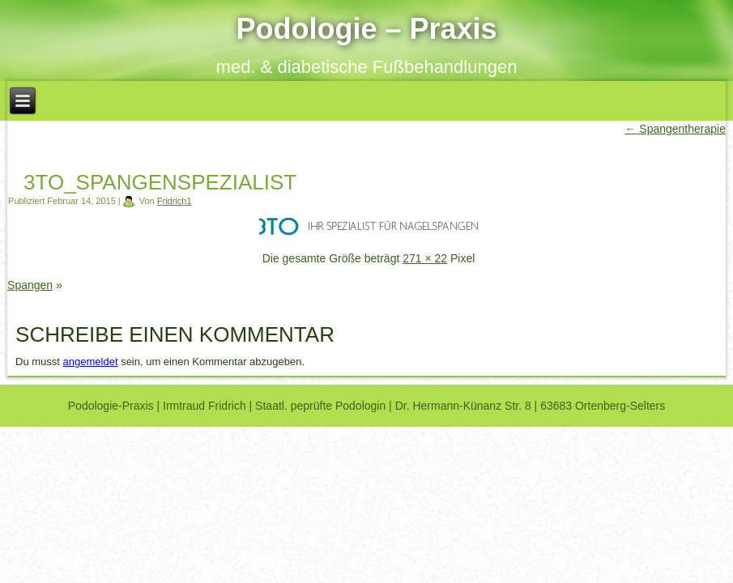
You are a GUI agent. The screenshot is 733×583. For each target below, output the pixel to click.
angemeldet (90, 361)
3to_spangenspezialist (159, 182)
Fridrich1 (174, 201)
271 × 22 (425, 258)
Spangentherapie (675, 128)
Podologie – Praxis (366, 28)
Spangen (30, 285)
